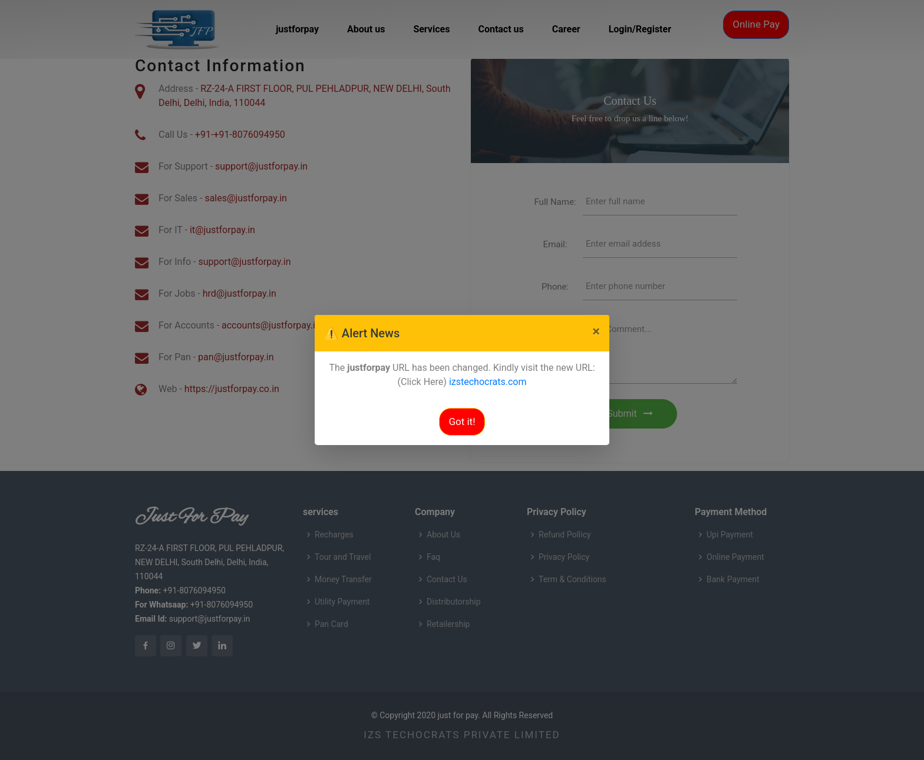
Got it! (461, 421)
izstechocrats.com (488, 381)
